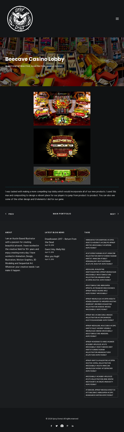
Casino (59, 74)
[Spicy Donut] (62, 18)
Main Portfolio (62, 209)
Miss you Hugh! (52, 252)
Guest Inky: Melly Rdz (55, 244)
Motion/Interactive (19, 74)
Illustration (38, 74)
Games (50, 74)
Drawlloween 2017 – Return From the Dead (60, 236)
